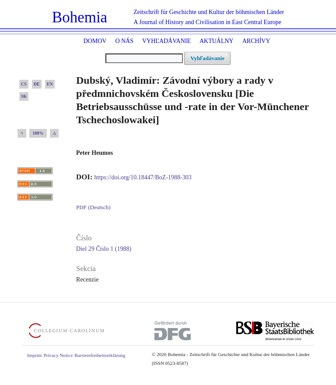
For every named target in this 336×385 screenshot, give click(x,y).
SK (24, 96)
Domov (94, 41)
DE (37, 84)
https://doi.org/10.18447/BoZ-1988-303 (143, 177)
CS (24, 84)
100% (38, 133)
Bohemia (79, 17)
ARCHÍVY (256, 41)
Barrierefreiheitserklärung (99, 355)
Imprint (34, 355)
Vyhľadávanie (166, 41)
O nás (124, 41)
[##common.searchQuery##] (144, 58)
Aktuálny (217, 41)
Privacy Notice (58, 355)
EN (50, 84)
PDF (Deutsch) (93, 207)
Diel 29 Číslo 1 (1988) (103, 249)
